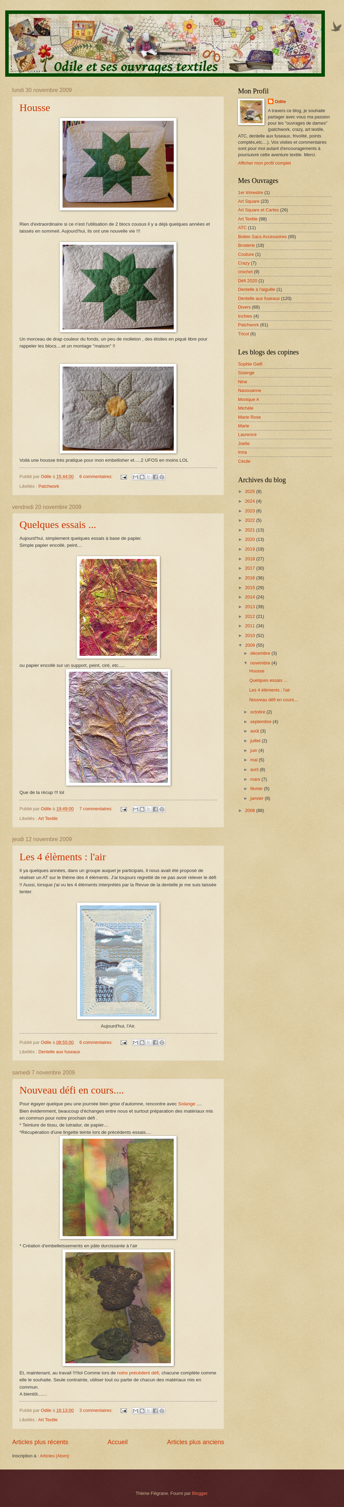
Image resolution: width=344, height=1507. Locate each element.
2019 (250, 549)
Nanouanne (249, 390)
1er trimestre (250, 192)
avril (255, 769)
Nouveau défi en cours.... (71, 1090)
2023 (250, 510)
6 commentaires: (97, 476)
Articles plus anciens (195, 1442)
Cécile (244, 461)
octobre (258, 711)
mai (254, 759)
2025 (250, 491)
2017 (250, 568)
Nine (242, 381)
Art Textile (48, 818)
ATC (242, 227)
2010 (250, 635)
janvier (257, 798)
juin (254, 750)
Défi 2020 (247, 280)
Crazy (244, 263)
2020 (250, 539)
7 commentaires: (97, 808)
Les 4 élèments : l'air (62, 856)
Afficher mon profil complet (264, 163)
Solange (186, 1103)
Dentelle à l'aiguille (256, 289)
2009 (250, 645)
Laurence (247, 434)
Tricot (243, 333)
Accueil (117, 1442)
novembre (260, 662)
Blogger (199, 1493)
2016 (250, 577)
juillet (256, 740)
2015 (250, 587)
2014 (250, 597)
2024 (250, 501)
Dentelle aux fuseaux (59, 1051)
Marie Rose (249, 417)
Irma (242, 452)
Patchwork (48, 486)
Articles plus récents (40, 1442)
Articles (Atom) (54, 1455)
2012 (250, 616)
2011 (250, 625)
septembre (261, 721)
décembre (260, 653)
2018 (250, 558)
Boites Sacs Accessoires (262, 236)
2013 (250, 606)
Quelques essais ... (57, 524)
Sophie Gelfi (250, 364)
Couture (246, 254)
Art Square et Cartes (258, 209)
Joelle (244, 443)
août (255, 731)
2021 (250, 530)
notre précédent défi (138, 1372)
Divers (244, 307)
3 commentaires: (97, 1410)
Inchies (245, 316)
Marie (243, 425)
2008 (250, 810)
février (257, 788)
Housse (34, 107)
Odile (280, 101)
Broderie (246, 245)
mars (255, 779)
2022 (250, 520)
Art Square (249, 201)
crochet (245, 271)
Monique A (248, 399)
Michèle (245, 408)
